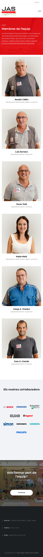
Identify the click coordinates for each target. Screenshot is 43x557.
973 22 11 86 (14, 528)
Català (36, 2)
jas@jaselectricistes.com (17, 535)
